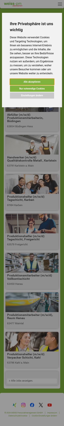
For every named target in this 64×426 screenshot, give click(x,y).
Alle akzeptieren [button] (32, 81)
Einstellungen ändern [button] (32, 95)
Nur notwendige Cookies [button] (32, 88)
